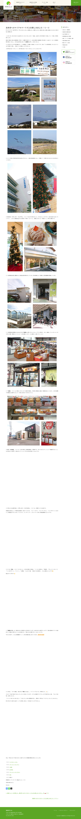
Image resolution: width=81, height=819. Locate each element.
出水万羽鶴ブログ (66, 34)
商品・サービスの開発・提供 (68, 38)
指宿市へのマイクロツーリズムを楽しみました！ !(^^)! (45, 798)
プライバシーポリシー (63, 810)
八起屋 (46, 30)
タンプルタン (53, 30)
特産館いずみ (10, 31)
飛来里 (41, 30)
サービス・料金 (45, 3)
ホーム (55, 810)
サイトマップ (72, 810)
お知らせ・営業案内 (66, 29)
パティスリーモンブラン (14, 764)
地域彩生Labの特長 (33, 3)
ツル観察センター (30, 30)
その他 (64, 47)
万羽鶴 (34, 30)
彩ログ (54, 3)
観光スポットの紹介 (66, 42)
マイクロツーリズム (23, 30)
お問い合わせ (76, 3)
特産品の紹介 (65, 44)
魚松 (56, 30)
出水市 (43, 30)
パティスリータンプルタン (14, 772)
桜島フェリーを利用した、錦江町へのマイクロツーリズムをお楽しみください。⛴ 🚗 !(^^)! (27, 793)
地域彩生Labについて (20, 3)
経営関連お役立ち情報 (67, 36)
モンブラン (37, 30)
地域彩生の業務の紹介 (67, 31)
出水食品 (49, 30)
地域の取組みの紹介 (66, 40)
